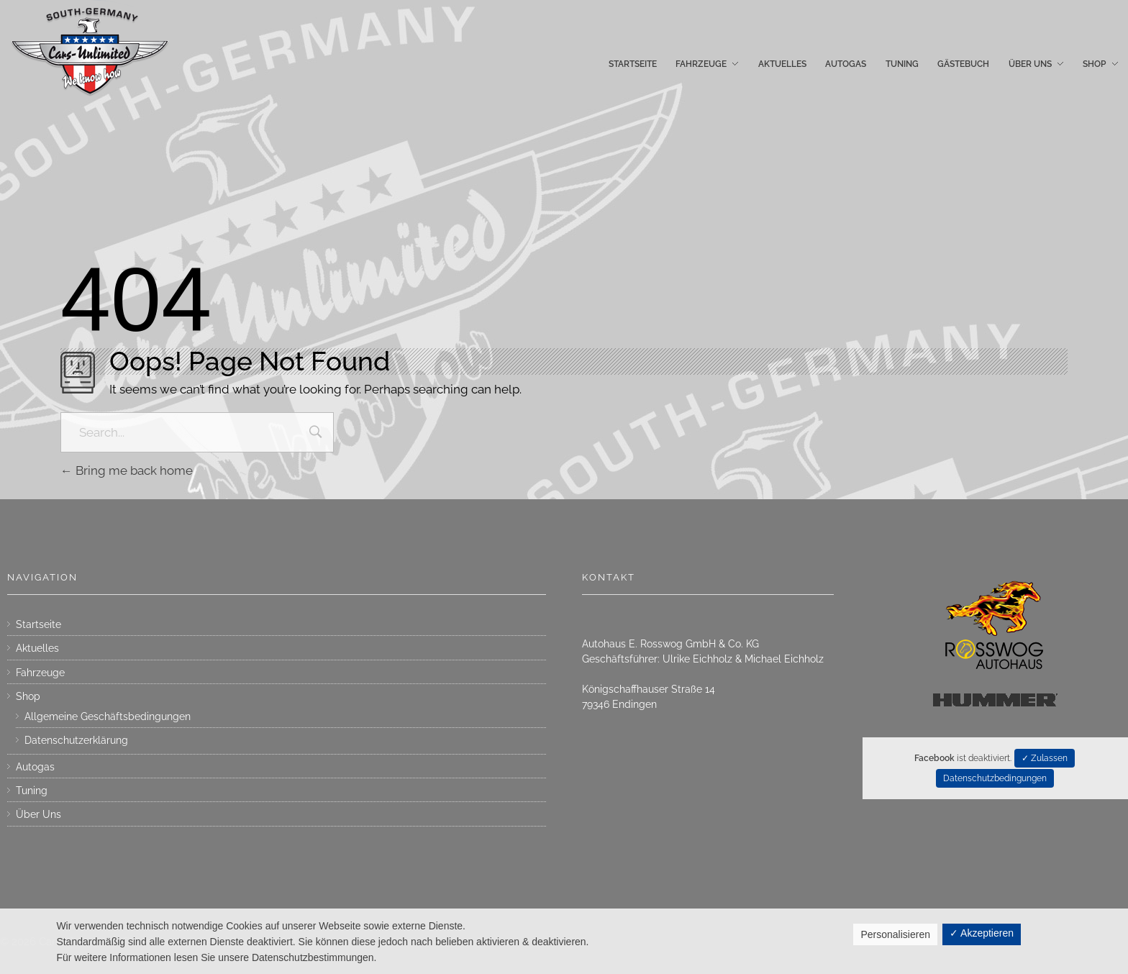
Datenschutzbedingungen (995, 778)
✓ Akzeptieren (982, 933)
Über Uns (38, 814)
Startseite (38, 624)
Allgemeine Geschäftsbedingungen (107, 716)
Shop (28, 696)
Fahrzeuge (40, 672)
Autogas (35, 767)
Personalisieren (895, 934)
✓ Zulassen (1045, 758)
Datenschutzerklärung (76, 740)
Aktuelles (37, 648)
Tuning (31, 790)
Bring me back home (126, 470)
